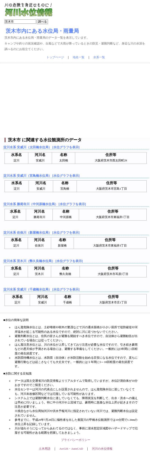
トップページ (55, 57)
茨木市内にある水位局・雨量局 (42, 31)
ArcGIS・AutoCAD (71, 448)
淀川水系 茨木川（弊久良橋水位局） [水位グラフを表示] (43, 261)
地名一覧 (78, 57)
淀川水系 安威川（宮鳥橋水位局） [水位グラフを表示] (41, 175)
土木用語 (44, 448)
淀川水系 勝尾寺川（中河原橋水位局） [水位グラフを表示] (44, 204)
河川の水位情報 (102, 448)
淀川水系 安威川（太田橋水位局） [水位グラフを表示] (41, 147)
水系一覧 (99, 57)
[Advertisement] (75, 100)
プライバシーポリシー (75, 440)
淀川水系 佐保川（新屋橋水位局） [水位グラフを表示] (41, 232)
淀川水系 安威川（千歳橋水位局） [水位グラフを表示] (41, 289)
